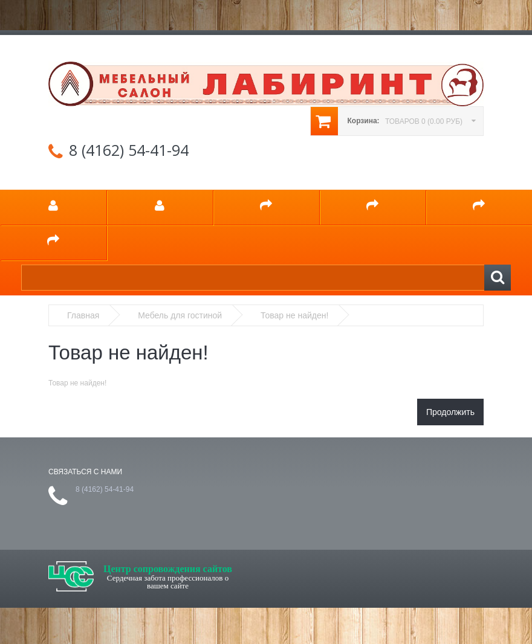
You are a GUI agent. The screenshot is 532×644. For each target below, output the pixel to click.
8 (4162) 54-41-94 (129, 150)
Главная (83, 315)
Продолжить (450, 412)
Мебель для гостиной (180, 315)
